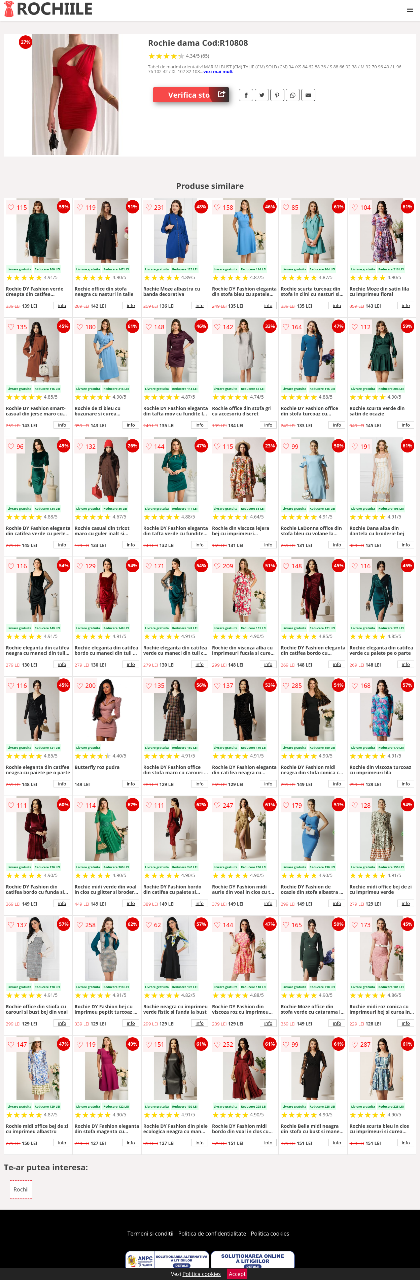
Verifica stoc (198, 94)
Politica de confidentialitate (212, 1233)
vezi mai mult (218, 71)
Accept (237, 1274)
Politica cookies (270, 1233)
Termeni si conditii (151, 1233)
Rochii (21, 1189)
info (62, 305)
